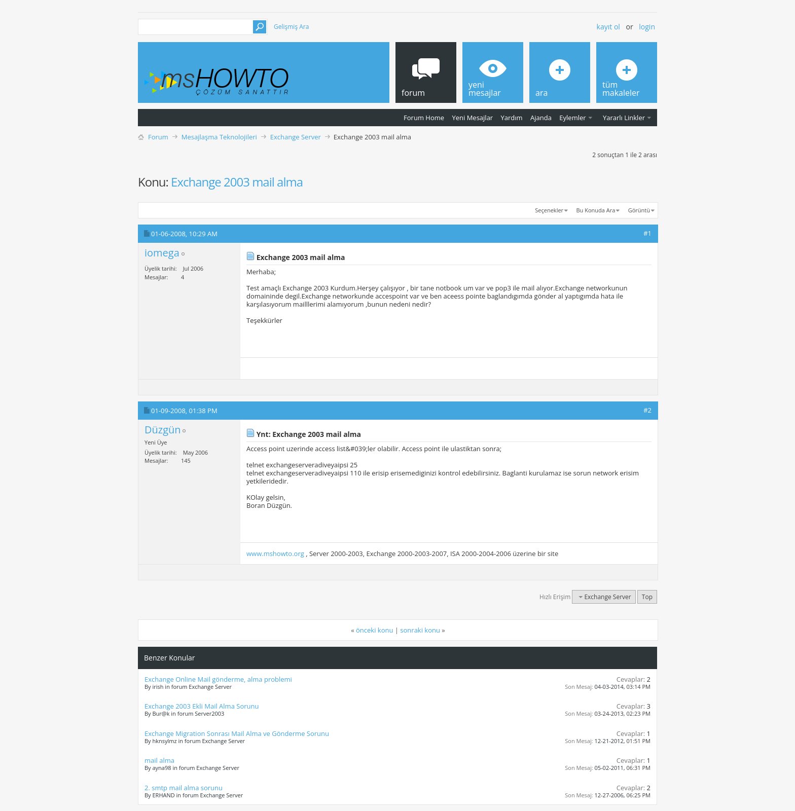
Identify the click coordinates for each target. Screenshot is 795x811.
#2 (647, 410)
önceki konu (374, 630)
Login (647, 26)
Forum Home (424, 117)
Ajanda (541, 117)
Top (647, 597)
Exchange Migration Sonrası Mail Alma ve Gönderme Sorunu (236, 733)
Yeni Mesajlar (472, 117)
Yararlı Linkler (624, 117)
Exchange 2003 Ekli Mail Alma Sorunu (201, 706)
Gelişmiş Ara (291, 26)
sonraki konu (420, 630)
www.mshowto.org (275, 553)
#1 (647, 233)
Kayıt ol (608, 26)
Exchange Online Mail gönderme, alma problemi (218, 679)
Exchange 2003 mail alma (237, 181)
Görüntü (639, 210)
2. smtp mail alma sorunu (183, 787)
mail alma (159, 760)
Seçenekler (549, 210)
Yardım (512, 117)
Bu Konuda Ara (596, 210)
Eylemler (572, 117)
